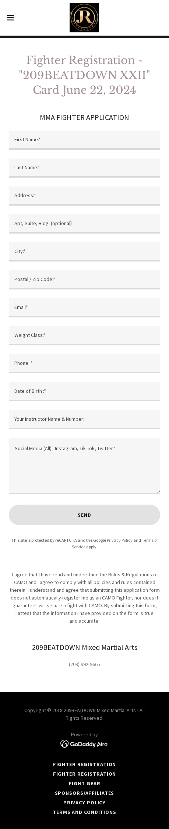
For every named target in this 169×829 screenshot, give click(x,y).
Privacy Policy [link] (120, 540)
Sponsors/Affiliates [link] (85, 793)
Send (84, 515)
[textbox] (84, 140)
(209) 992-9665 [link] (84, 664)
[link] (84, 17)
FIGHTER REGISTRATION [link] (84, 764)
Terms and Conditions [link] (84, 812)
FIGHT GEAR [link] (85, 783)
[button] (15, 17)
